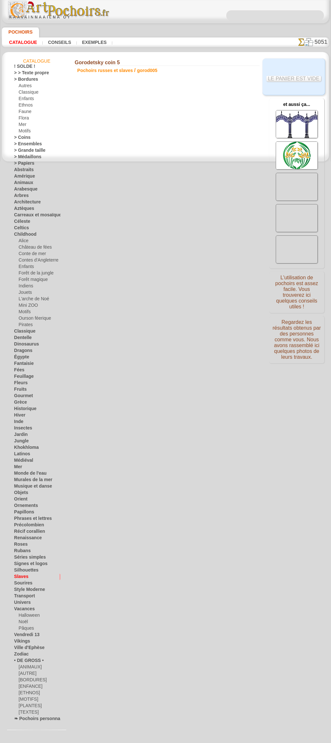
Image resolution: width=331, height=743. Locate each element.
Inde (18, 423)
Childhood (23, 235)
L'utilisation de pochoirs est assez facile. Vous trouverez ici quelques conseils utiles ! (296, 291)
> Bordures (23, 80)
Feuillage (22, 377)
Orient (20, 500)
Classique (27, 93)
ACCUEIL (101, 391)
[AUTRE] (26, 674)
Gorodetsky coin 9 (213, 313)
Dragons (21, 352)
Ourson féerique (33, 319)
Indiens (25, 287)
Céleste (20, 222)
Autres (25, 87)
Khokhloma (24, 448)
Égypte (20, 358)
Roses (19, 545)
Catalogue (21, 42)
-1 (145, 330)
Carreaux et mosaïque (33, 216)
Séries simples (26, 558)
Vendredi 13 (24, 636)
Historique (23, 410)
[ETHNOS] (28, 694)
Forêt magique (31, 281)
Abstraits (22, 171)
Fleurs (19, 384)
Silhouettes (24, 571)
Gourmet (22, 397)
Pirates (25, 326)
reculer (165, 330)
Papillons (22, 513)
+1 (185, 330)
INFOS (121, 391)
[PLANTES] (28, 707)
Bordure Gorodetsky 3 (213, 271)
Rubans (21, 552)
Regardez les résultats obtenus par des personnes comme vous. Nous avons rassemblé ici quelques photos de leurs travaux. (296, 340)
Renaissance (25, 539)
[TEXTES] (27, 713)
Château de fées (33, 248)
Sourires (21, 584)
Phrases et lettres (30, 519)
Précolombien (26, 526)
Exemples (85, 42)
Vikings (20, 642)
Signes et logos (27, 565)
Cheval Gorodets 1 (213, 257)
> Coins (20, 138)
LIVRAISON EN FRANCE (184, 391)
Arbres (20, 197)
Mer (22, 126)
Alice (23, 242)
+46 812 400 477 (183, 413)
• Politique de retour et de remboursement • (167, 445)
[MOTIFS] (28, 700)
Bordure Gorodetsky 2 (213, 264)
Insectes (21, 429)
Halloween (28, 616)
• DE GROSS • (26, 662)
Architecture (25, 203)
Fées (18, 371)
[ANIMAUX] (30, 668)
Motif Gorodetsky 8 (213, 299)
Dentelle (21, 339)
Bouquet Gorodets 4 (213, 278)
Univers (21, 603)
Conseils (54, 42)
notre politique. (248, 738)
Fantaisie (22, 364)
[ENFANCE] (29, 687)
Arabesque (23, 190)
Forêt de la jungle (34, 274)
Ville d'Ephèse (26, 649)
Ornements (24, 507)
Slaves (20, 578)
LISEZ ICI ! (138, 171)
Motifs (25, 132)
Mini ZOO (27, 306)
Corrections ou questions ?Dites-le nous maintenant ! (165, 370)
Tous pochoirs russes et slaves (165, 344)
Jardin (19, 436)
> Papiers (22, 164)
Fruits (19, 390)
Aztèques (22, 209)
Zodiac (20, 655)
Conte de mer (30, 255)
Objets (20, 494)
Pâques (25, 629)
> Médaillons (25, 158)
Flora (23, 119)
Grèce (19, 403)
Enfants (26, 100)
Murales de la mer (30, 481)
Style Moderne (27, 590)
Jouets (24, 293)
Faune (24, 113)
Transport (23, 597)
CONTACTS (144, 391)
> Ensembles (25, 145)
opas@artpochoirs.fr (167, 456)
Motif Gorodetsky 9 (213, 306)
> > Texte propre (27, 74)
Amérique (22, 177)
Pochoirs (18, 32)
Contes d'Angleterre (36, 261)
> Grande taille (27, 151)
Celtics (20, 229)
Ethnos (25, 106)
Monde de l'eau (27, 474)
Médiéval (22, 461)
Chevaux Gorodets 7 (213, 292)
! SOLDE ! (22, 67)
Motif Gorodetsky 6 (213, 285)
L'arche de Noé (32, 300)
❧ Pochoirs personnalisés (37, 720)
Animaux (22, 184)
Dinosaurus (24, 345)
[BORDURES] (31, 681)
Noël (23, 623)
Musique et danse (30, 487)
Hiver (19, 416)
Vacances (22, 610)
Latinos (21, 455)
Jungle (19, 442)
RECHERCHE (226, 391)
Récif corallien (26, 532)
